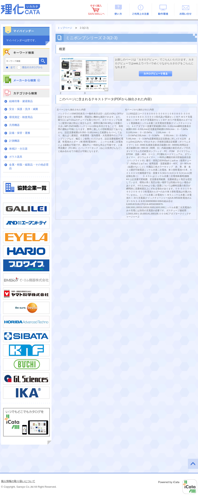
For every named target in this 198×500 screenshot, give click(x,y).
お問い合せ (186, 9)
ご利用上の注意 (141, 9)
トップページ (65, 27)
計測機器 (14, 140)
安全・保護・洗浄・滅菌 (23, 109)
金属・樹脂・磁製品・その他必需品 (28, 166)
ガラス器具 (15, 156)
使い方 (118, 9)
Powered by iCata (177, 486)
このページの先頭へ (193, 464)
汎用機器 (14, 125)
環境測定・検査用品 (21, 117)
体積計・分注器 (18, 148)
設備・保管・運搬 (19, 132)
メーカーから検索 (26, 80)
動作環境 (163, 9)
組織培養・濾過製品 (21, 101)
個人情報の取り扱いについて (18, 481)
